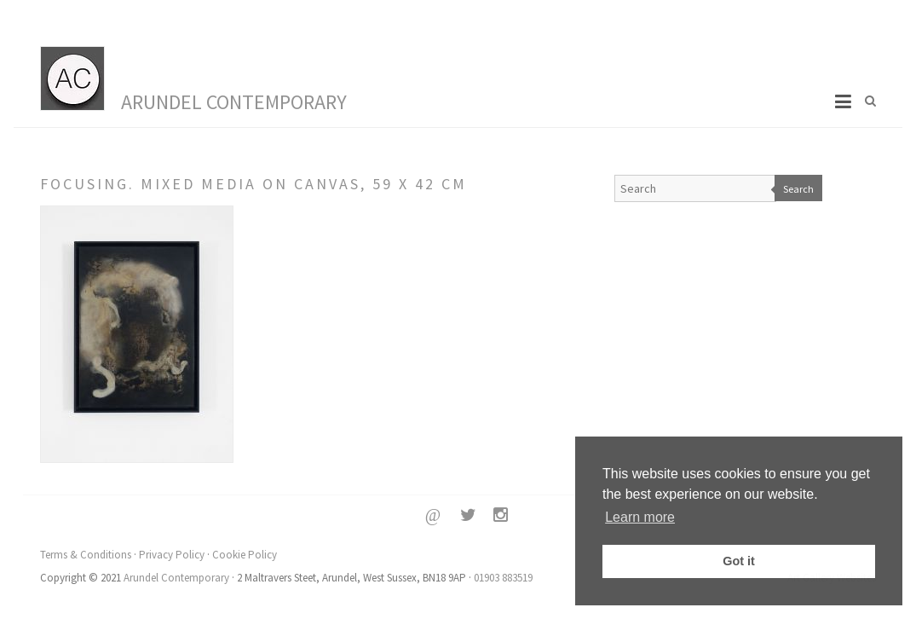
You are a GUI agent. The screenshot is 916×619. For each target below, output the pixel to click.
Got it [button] (739, 561)
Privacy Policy (172, 554)
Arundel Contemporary (234, 102)
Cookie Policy (244, 554)
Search (798, 188)
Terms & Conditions (85, 554)
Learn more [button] (640, 517)
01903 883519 (503, 577)
